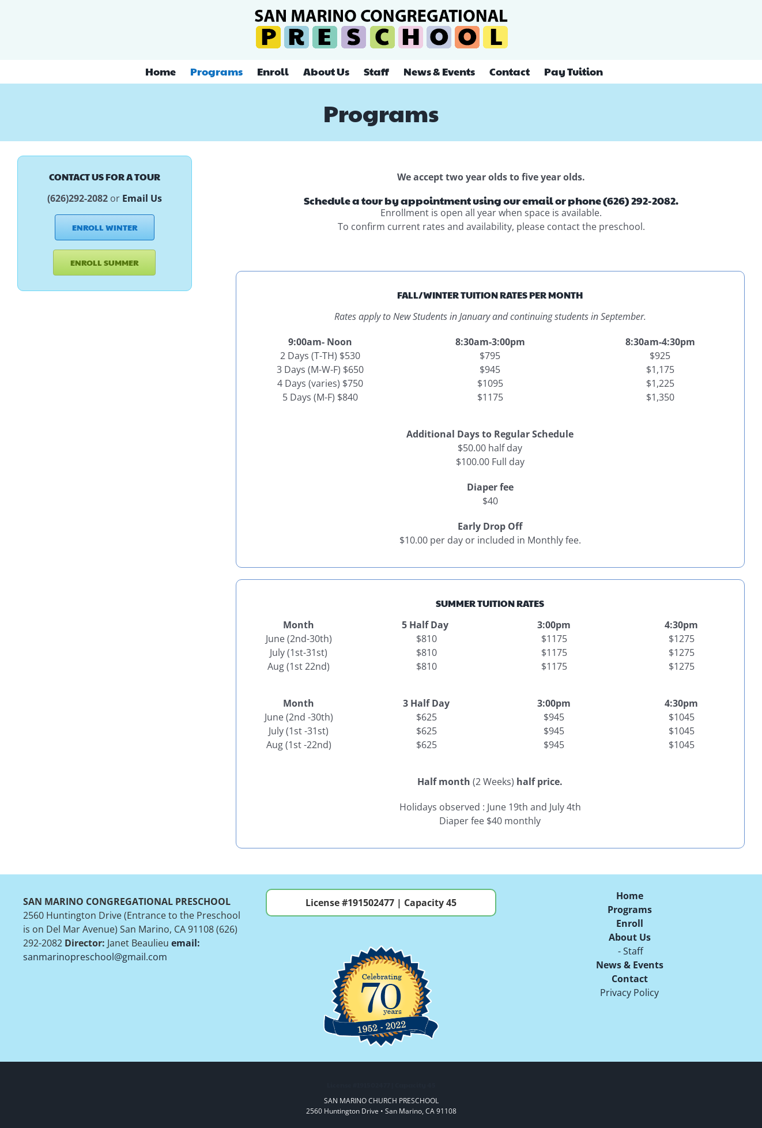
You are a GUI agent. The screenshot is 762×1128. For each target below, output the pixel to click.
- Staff (629, 951)
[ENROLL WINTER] (104, 227)
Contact (630, 978)
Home (629, 895)
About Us (630, 937)
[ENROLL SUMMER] (104, 263)
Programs (630, 909)
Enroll (629, 923)
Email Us (142, 198)
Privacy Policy (629, 992)
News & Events (629, 965)
